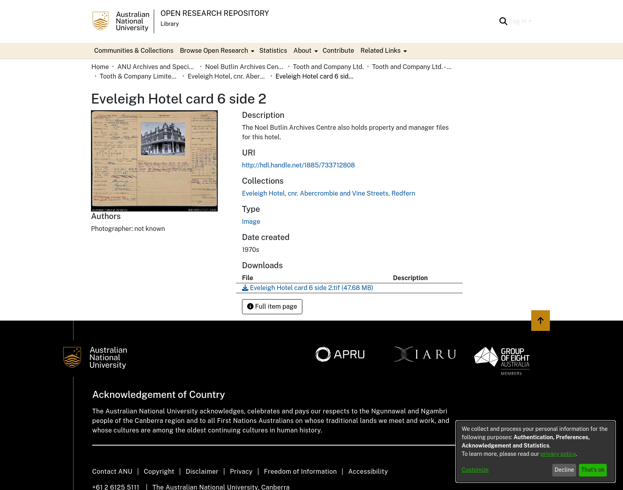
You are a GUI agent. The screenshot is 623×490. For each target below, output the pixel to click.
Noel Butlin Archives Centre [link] (244, 67)
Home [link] (100, 67)
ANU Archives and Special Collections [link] (157, 67)
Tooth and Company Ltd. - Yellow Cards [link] (411, 67)
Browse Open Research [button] (214, 50)
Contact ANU (112, 471)
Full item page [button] (272, 306)
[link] (328, 193)
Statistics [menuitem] (273, 50)
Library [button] (170, 24)
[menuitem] (216, 51)
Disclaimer (202, 471)
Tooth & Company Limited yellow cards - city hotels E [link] (139, 76)
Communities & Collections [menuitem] (134, 50)
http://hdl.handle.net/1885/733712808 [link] (298, 165)
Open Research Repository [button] (215, 13)
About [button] (303, 50)
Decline (564, 470)
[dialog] (535, 451)
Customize (475, 470)
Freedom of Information (300, 471)
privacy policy (558, 454)
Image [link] (251, 221)
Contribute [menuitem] (338, 50)
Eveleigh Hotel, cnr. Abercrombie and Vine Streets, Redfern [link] (227, 76)
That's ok (593, 470)
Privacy (241, 471)
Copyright (159, 471)
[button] (504, 21)
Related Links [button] (380, 50)
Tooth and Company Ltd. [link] (328, 67)
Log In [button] (518, 21)
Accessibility (368, 471)
